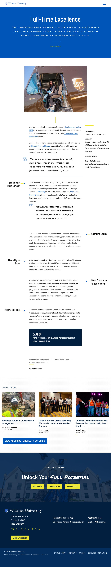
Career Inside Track (61, 360)
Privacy (82, 553)
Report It (73, 553)
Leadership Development (39, 360)
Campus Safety (60, 553)
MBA (31, 130)
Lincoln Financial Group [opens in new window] (40, 146)
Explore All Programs (96, 522)
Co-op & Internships (37, 363)
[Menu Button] (104, 3)
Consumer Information (97, 553)
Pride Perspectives (55, 46)
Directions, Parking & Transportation (68, 522)
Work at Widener (20, 538)
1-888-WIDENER (17, 524)
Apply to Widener (95, 518)
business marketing (73, 127)
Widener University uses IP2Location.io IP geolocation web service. (26, 555)
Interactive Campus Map (63, 518)
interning (41, 192)
